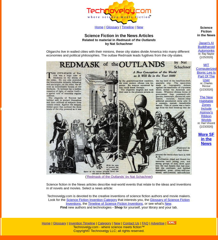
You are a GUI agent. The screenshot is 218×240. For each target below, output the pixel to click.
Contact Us (131, 223)
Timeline (128, 27)
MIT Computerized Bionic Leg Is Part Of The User (206, 72)
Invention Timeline (82, 223)
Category (104, 223)
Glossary (112, 27)
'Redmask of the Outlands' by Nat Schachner (119, 176)
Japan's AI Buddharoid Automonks (206, 46)
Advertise (157, 223)
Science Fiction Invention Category (91, 200)
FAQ (145, 223)
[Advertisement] (22, 101)
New (140, 27)
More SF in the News (206, 139)
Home (99, 27)
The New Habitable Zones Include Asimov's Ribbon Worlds (206, 108)
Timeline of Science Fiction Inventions (115, 203)
